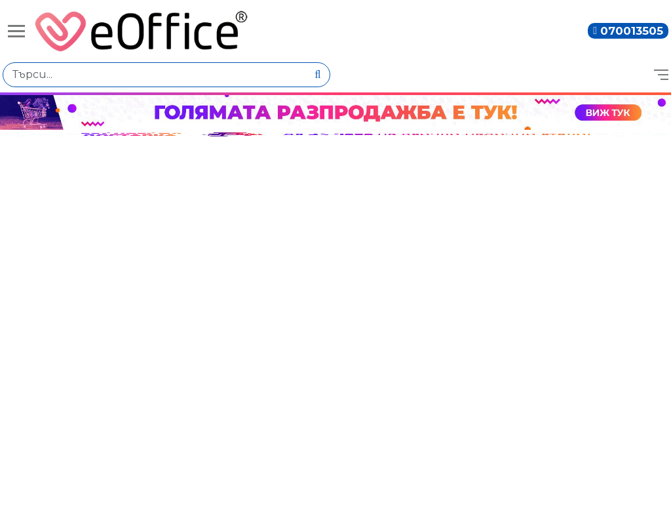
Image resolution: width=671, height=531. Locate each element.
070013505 (631, 30)
